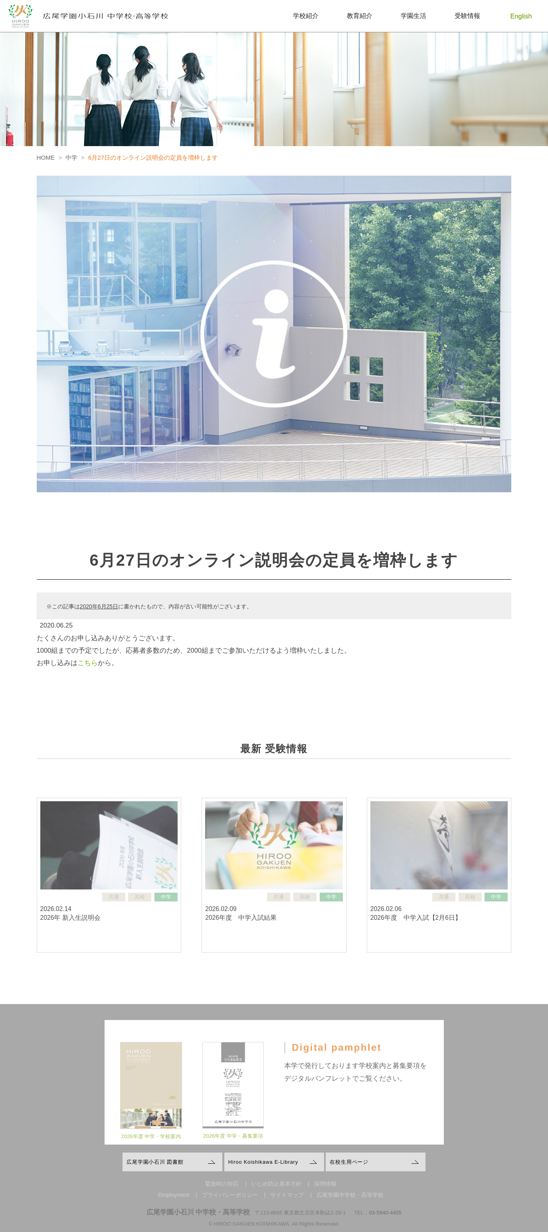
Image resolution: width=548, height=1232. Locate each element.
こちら (87, 662)
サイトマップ (287, 1195)
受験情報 (467, 15)
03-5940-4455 (385, 1213)
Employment (173, 1195)
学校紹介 (306, 15)
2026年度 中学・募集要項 (233, 1144)
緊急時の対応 (222, 1184)
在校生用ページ (349, 1162)
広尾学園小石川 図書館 (155, 1162)
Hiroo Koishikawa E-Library (263, 1162)
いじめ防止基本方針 (276, 1184)
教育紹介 (359, 15)
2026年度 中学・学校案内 (151, 1144)
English (521, 16)
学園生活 (413, 15)
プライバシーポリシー (230, 1195)
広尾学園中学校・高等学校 (350, 1195)
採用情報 (325, 1184)
